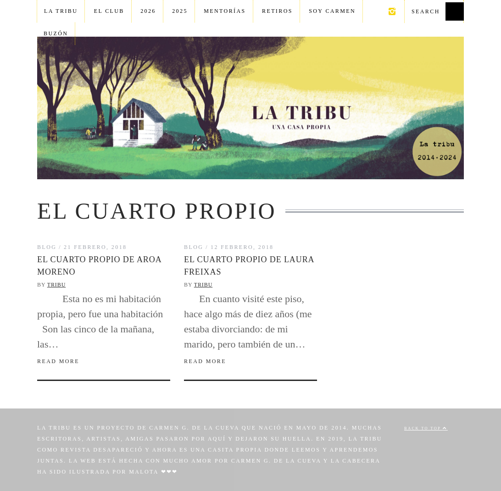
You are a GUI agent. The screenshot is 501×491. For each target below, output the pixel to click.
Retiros (277, 11)
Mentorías (224, 11)
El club (109, 11)
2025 (180, 11)
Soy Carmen (332, 11)
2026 (148, 11)
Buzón (56, 33)
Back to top (426, 428)
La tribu (61, 11)
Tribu (56, 284)
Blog (46, 247)
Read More (58, 361)
